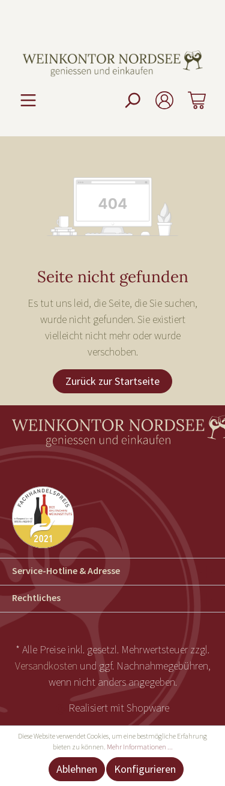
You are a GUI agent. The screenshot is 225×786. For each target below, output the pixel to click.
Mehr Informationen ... (140, 746)
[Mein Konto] (164, 99)
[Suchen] (132, 99)
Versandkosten (46, 666)
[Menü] (28, 99)
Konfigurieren (145, 769)
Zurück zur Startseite (112, 381)
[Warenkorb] (197, 99)
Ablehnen (76, 769)
